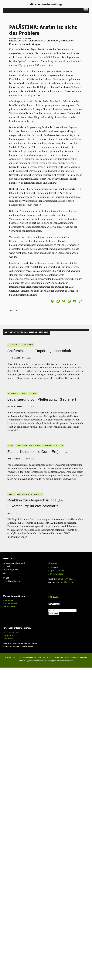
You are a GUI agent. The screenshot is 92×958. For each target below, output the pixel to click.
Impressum (8, 635)
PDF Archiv (54, 597)
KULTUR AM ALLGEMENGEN (41, 445)
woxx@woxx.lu (67, 578)
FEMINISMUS (14, 344)
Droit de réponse (10, 632)
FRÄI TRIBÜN (23, 494)
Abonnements (9, 600)
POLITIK (59, 445)
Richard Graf (15, 38)
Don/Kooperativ (10, 606)
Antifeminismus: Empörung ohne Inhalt (39, 351)
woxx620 (13, 311)
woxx (10, 513)
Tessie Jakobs (13, 358)
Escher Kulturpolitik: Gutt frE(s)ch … (37, 452)
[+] (82, 378)
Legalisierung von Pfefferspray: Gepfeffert (41, 399)
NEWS (24, 393)
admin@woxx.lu (55, 574)
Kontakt (52, 563)
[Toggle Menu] (85, 9)
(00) (56, 570)
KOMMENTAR (27, 344)
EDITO (11, 445)
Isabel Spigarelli (15, 459)
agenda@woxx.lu (65, 582)
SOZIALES (33, 393)
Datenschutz (8, 638)
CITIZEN (11, 494)
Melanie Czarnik (15, 406)
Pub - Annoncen (10, 603)
